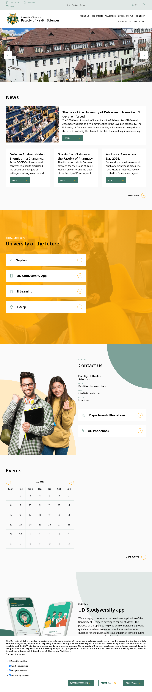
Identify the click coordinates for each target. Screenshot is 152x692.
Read (67, 138)
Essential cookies (19, 661)
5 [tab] (78, 80)
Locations (83, 400)
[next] (71, 482)
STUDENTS (133, 21)
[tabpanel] (76, 55)
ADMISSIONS (122, 21)
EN (136, 5)
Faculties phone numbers (92, 386)
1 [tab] (67, 80)
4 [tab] (75, 80)
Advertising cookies (20, 676)
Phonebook (31, 3)
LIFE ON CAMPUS (125, 16)
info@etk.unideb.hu (89, 393)
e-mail (12, 6)
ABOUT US (84, 16)
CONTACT (140, 16)
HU (133, 5)
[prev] (8, 482)
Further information (15, 654)
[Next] (144, 55)
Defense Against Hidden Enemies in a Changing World (27, 158)
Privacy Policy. (37, 651)
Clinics (82, 5)
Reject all (106, 683)
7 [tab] (83, 80)
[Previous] (8, 55)
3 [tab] (72, 80)
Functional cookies (19, 666)
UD (68, 5)
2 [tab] (70, 80)
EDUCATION (97, 16)
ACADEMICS (110, 16)
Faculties (75, 5)
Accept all (131, 683)
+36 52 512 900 (14, 3)
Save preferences (79, 683)
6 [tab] (80, 80)
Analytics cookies (19, 671)
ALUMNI (142, 21)
